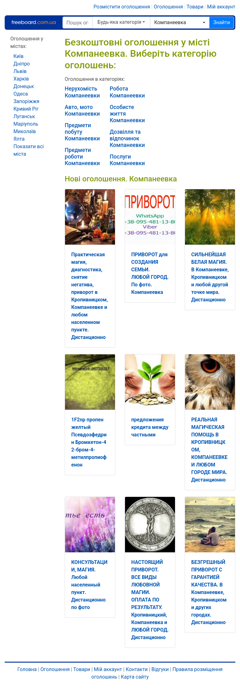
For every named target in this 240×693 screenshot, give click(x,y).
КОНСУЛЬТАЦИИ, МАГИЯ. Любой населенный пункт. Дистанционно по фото (89, 584)
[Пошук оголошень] (77, 23)
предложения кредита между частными (149, 427)
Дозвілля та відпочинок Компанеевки (127, 138)
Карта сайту (135, 677)
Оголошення (168, 7)
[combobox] (179, 23)
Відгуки (160, 669)
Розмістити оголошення (121, 7)
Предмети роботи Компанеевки (82, 156)
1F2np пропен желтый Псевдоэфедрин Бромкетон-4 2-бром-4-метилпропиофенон (89, 442)
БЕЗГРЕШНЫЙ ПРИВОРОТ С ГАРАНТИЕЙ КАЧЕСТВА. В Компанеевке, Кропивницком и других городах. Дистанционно (209, 592)
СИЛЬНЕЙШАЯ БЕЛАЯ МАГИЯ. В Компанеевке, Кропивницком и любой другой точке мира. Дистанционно (210, 277)
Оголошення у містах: (26, 42)
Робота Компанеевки (127, 92)
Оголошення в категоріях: (95, 79)
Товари (195, 7)
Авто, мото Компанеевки (82, 110)
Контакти (137, 669)
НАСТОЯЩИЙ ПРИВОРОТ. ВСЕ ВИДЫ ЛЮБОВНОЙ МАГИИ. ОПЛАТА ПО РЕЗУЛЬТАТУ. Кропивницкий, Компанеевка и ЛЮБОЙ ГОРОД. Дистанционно (150, 599)
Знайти (221, 22)
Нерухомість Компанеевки (82, 92)
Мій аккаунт (221, 7)
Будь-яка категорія (119, 22)
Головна (27, 669)
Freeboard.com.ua (33, 22)
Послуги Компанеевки (127, 160)
